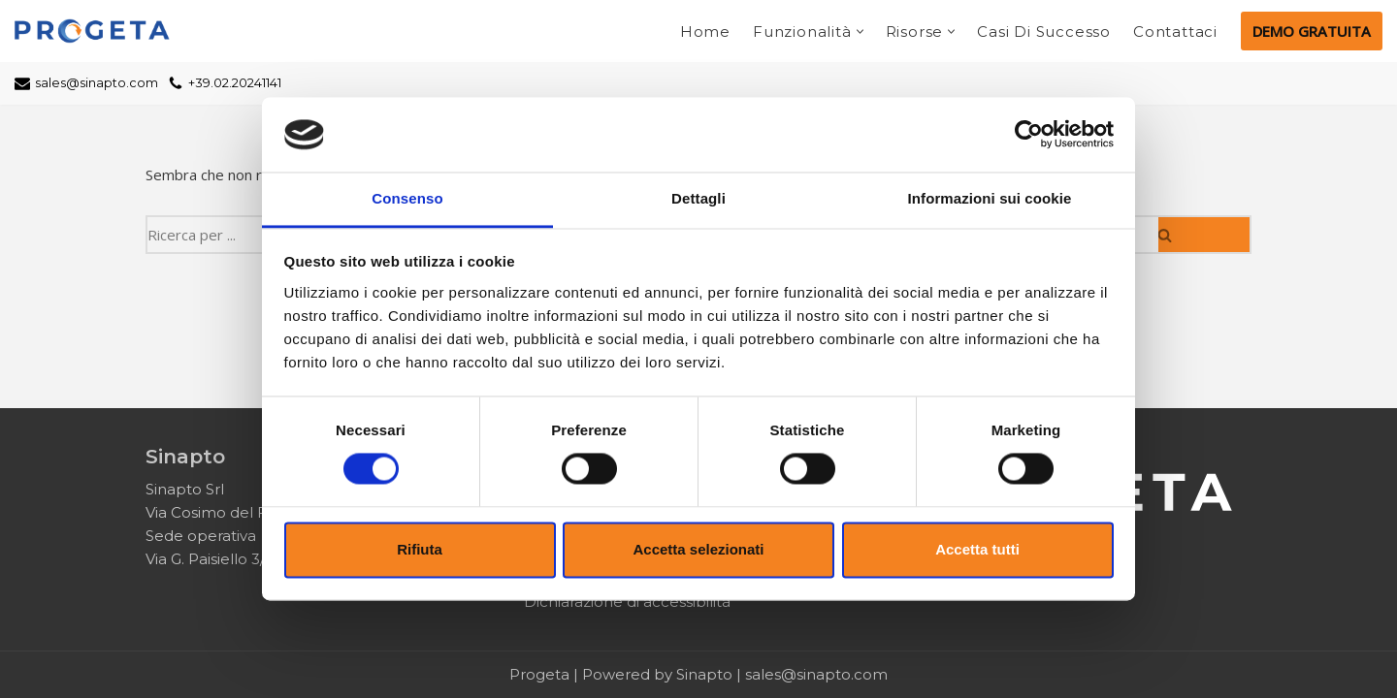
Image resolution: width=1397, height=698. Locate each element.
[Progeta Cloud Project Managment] (97, 31)
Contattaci (1175, 31)
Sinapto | (710, 674)
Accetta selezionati (698, 549)
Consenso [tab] (407, 198)
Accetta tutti (977, 549)
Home (705, 31)
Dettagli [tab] (698, 198)
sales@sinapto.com (96, 83)
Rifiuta (419, 549)
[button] (860, 31)
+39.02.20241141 (234, 83)
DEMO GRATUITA (1311, 31)
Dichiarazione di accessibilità (627, 601)
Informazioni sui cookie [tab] (990, 198)
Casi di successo (1044, 31)
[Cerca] (1204, 234)
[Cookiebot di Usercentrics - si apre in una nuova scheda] (1029, 134)
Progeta (539, 674)
